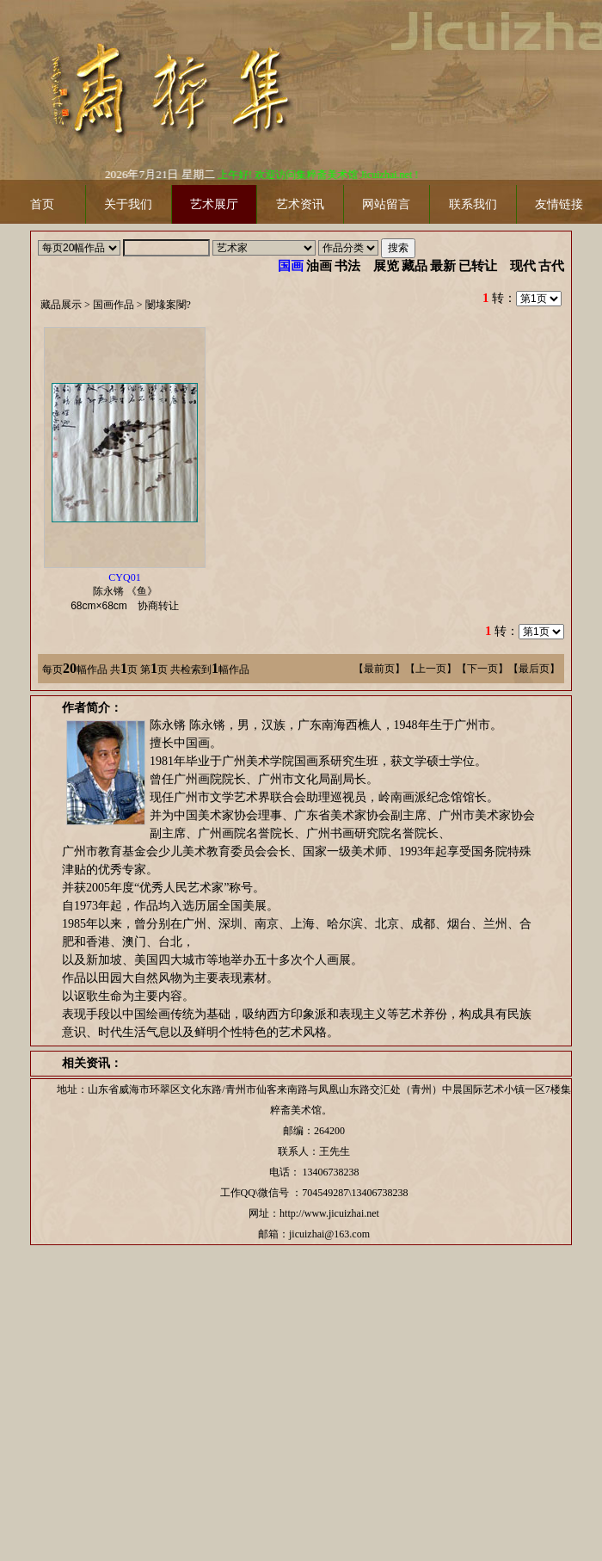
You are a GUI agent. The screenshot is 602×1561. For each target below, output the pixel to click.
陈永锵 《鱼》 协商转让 (130, 591)
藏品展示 (61, 305)
